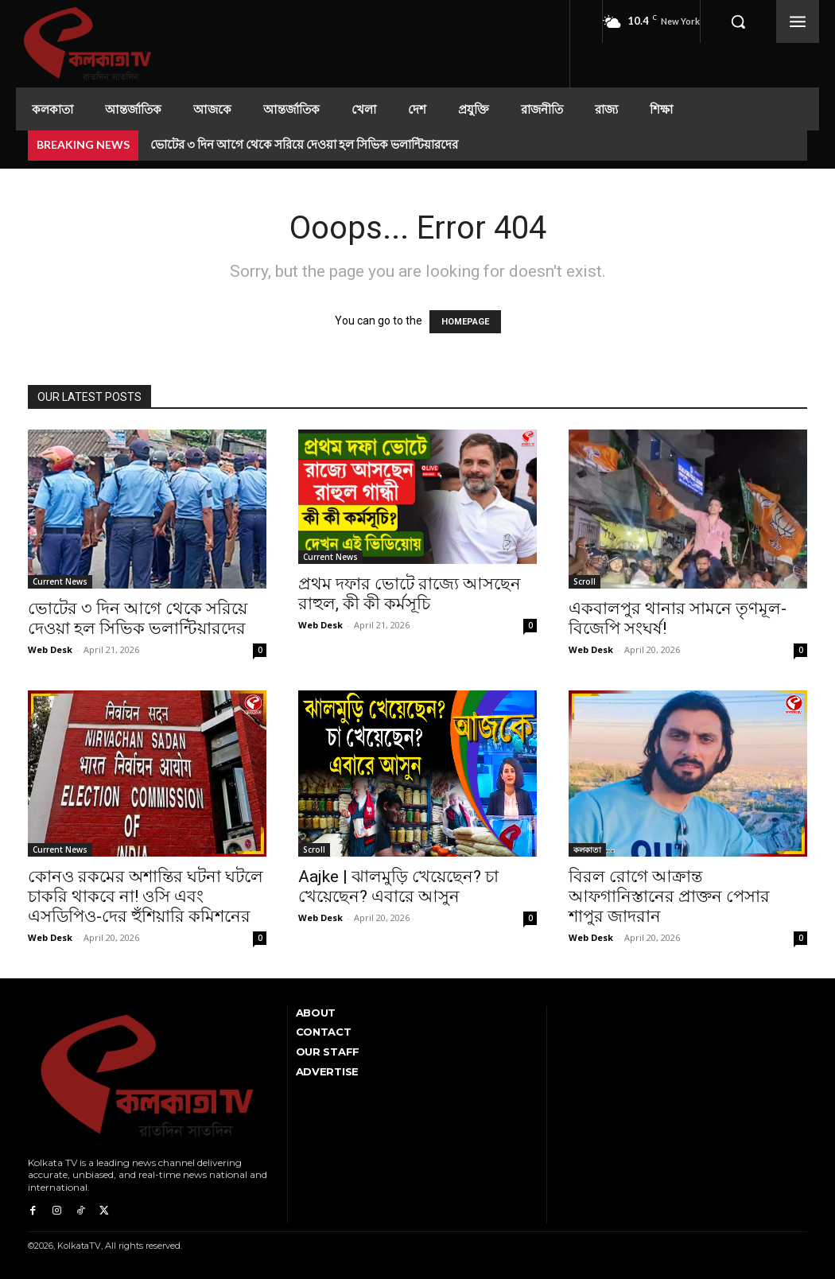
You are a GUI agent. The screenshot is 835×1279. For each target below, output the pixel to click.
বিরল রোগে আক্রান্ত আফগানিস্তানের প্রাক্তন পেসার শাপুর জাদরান (669, 896)
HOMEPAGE (465, 322)
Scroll (584, 581)
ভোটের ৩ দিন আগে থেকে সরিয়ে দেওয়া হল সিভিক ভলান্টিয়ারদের (304, 144)
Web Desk (50, 649)
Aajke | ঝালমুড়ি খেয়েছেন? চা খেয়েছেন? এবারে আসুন (398, 886)
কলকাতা (587, 849)
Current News (60, 581)
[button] (738, 21)
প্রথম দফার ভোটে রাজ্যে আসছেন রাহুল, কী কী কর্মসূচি (409, 593)
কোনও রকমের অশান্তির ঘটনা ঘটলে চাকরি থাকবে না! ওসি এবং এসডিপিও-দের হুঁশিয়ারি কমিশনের (145, 896)
